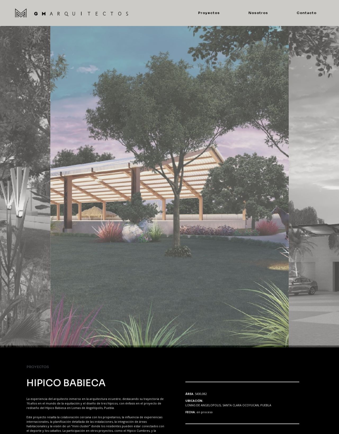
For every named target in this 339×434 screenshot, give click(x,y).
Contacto (306, 13)
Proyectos (209, 13)
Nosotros (258, 13)
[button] (19, 190)
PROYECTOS (37, 367)
